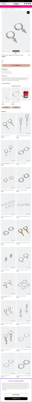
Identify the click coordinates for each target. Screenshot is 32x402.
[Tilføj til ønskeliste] (29, 55)
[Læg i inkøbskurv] (16, 65)
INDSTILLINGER (16, 394)
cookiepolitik (4, 389)
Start (2, 8)
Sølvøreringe (11, 8)
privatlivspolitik (20, 388)
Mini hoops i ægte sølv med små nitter (8, 9)
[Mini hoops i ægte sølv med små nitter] (3, 62)
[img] (15, 53)
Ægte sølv (6, 8)
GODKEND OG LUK (16, 398)
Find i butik (4, 69)
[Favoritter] (29, 3)
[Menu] (2, 4)
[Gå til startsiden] (16, 4)
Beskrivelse (4, 75)
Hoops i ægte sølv (18, 8)
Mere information (6, 83)
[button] (27, 3)
